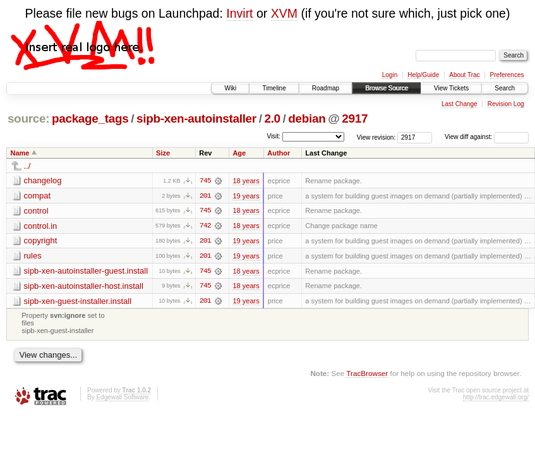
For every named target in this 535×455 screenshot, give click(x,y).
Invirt (239, 13)
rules (33, 256)
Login (389, 74)
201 (205, 196)
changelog (43, 180)
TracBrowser (367, 374)
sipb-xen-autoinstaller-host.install (83, 286)
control (36, 210)
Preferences (507, 74)
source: (28, 118)
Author (278, 153)
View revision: (376, 136)
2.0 (272, 118)
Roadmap (325, 88)
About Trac (464, 74)
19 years (245, 196)
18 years (245, 181)
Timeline (274, 88)
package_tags (90, 118)
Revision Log (506, 103)
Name (20, 153)
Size (163, 153)
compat (37, 195)
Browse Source (386, 88)
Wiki (230, 88)
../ (27, 166)
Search (505, 88)
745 (205, 181)
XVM (284, 13)
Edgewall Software (122, 398)
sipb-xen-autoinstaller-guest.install (86, 271)
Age (239, 153)
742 (205, 226)
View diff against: (487, 136)
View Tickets (451, 88)
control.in (40, 226)
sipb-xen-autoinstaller (196, 118)
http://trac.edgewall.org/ (496, 398)
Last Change (460, 103)
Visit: (273, 136)
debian (306, 118)
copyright (40, 241)
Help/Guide (423, 74)
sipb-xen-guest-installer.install (78, 301)
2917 (355, 118)
